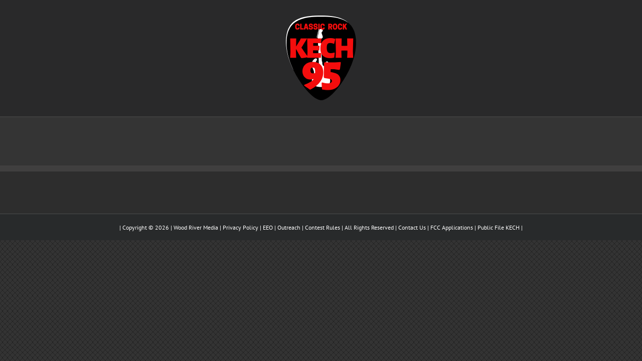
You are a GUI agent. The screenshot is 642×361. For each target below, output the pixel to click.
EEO (268, 227)
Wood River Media (196, 227)
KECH (513, 227)
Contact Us (412, 227)
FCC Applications (451, 227)
